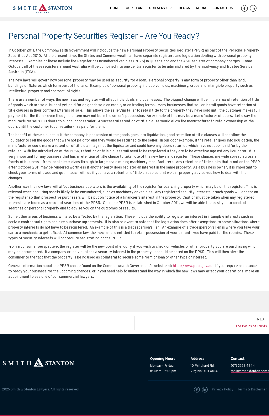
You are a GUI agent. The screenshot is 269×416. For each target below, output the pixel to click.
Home (115, 8)
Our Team (134, 8)
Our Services (161, 8)
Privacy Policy (222, 390)
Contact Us (222, 8)
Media (201, 8)
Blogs (184, 8)
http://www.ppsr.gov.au (192, 266)
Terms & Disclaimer (252, 390)
